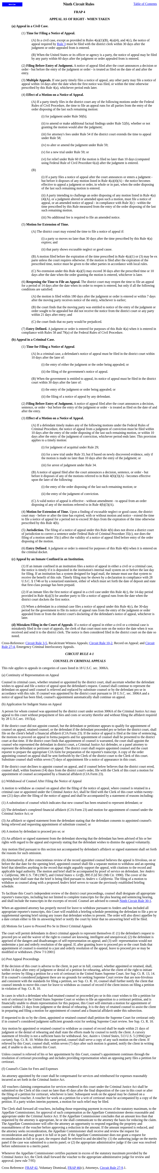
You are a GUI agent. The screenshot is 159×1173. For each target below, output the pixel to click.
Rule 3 (61, 44)
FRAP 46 (74, 1167)
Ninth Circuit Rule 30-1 (135, 901)
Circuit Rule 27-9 (111, 1167)
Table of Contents (145, 4)
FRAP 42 (31, 1167)
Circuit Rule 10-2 (100, 643)
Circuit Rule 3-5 (36, 643)
